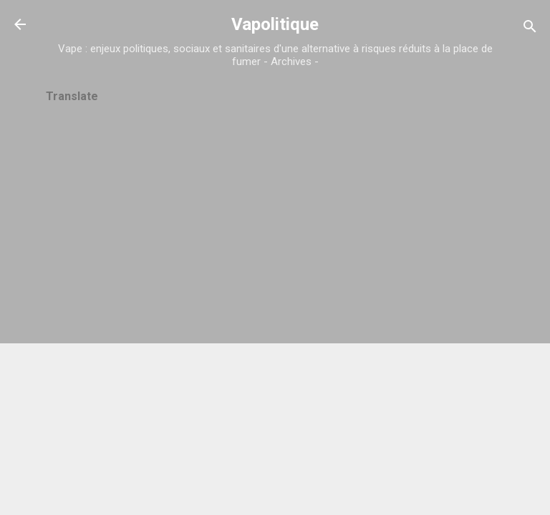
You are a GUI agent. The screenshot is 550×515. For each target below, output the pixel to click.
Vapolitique (275, 24)
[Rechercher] (530, 29)
